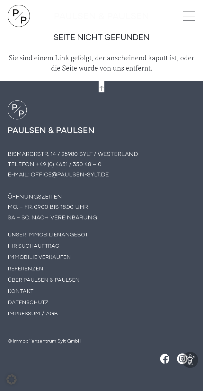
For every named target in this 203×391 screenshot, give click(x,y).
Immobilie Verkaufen (39, 256)
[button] (11, 379)
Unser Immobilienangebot (48, 234)
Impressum (24, 313)
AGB (52, 313)
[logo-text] (101, 16)
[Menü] (189, 16)
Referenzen (25, 268)
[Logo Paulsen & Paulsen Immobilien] (19, 16)
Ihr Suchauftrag (33, 245)
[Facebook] (164, 358)
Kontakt (20, 290)
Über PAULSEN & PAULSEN (44, 279)
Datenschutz (28, 301)
